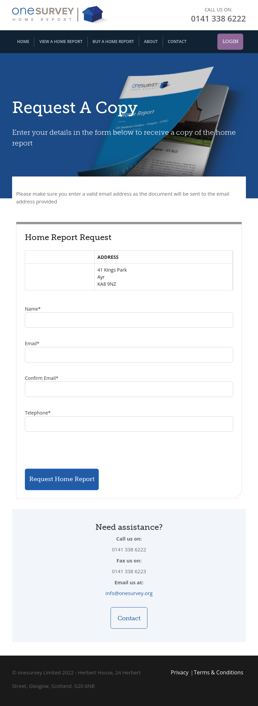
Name (33, 309)
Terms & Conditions (218, 672)
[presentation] (76, 450)
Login (230, 41)
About (151, 41)
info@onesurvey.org (129, 593)
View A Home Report (60, 41)
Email (32, 343)
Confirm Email (41, 378)
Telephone (38, 412)
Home (23, 41)
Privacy (179, 672)
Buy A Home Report (113, 41)
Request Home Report (61, 479)
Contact (177, 41)
